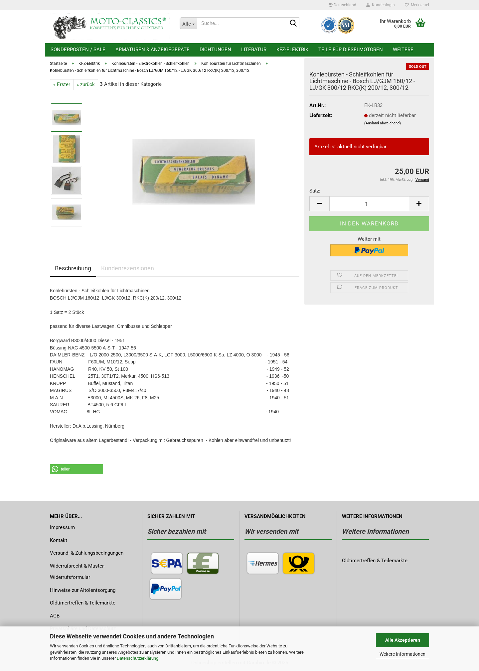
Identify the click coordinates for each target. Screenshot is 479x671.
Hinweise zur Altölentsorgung (82, 590)
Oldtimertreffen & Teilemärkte (82, 603)
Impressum (62, 527)
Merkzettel (417, 5)
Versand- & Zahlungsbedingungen (86, 553)
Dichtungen (215, 50)
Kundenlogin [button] (380, 5)
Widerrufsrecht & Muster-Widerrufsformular (77, 572)
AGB (55, 616)
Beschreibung (73, 268)
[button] (342, 5)
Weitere (403, 50)
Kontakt (58, 540)
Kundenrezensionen (127, 268)
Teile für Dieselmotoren (350, 50)
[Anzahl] (369, 203)
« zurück (86, 84)
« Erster (61, 84)
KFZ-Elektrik (292, 50)
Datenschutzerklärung (137, 658)
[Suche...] (188, 23)
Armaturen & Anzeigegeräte (152, 50)
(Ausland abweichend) (382, 123)
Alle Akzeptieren (402, 640)
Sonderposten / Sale (78, 50)
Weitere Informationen (402, 654)
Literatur (253, 50)
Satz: (314, 191)
